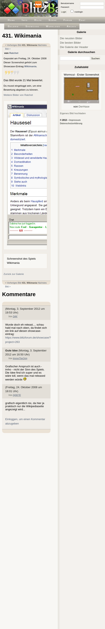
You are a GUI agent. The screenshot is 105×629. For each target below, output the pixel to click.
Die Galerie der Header (74, 47)
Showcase (32, 26)
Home (11, 20)
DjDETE (17, 395)
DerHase (84, 106)
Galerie (13, 26)
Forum (68, 20)
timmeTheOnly (20, 358)
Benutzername (67, 3)
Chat (82, 20)
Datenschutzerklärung (71, 123)
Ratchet (13, 53)
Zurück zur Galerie (14, 274)
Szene (53, 20)
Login (63, 12)
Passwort (65, 7)
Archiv (71, 26)
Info (25, 20)
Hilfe (38, 20)
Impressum (74, 120)
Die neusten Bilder (71, 38)
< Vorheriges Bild (13, 45)
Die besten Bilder (70, 42)
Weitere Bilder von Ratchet (18, 94)
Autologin (78, 12)
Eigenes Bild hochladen (73, 113)
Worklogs (53, 26)
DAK (15, 316)
